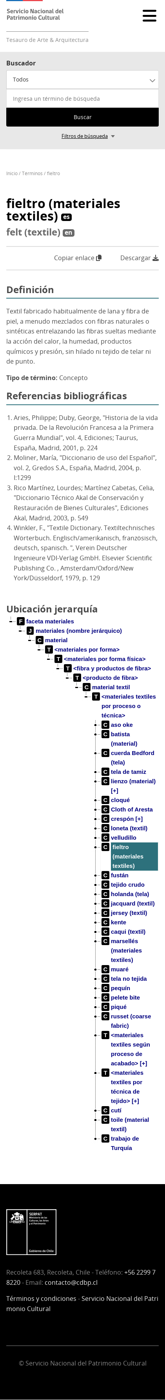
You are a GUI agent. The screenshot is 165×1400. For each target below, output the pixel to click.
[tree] (82, 891)
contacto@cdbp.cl (71, 1282)
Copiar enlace (78, 258)
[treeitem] (46, 621)
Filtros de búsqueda (85, 135)
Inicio (12, 173)
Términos (32, 173)
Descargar (139, 258)
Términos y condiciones (41, 1298)
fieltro (53, 173)
